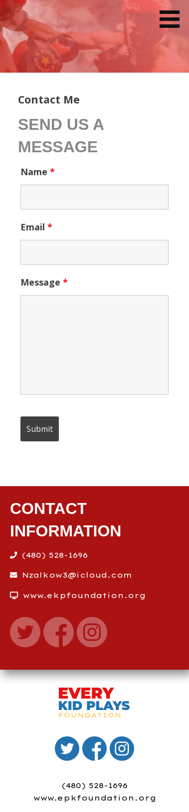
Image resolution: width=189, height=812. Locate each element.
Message (44, 282)
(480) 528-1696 (95, 785)
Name (37, 172)
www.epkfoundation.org (94, 798)
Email (36, 227)
